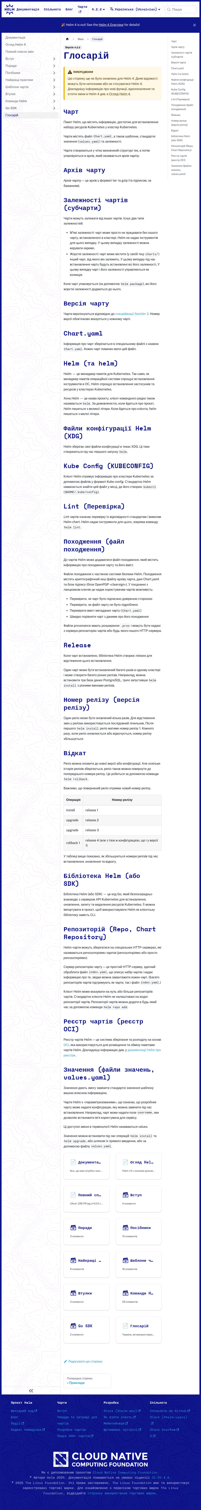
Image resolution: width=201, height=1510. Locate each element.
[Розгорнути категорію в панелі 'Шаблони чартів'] (54, 87)
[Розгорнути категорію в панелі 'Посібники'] (54, 73)
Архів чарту (178, 46)
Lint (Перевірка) (180, 99)
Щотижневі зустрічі (122, 1429)
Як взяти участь (120, 1417)
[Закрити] (194, 25)
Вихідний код (24, 1411)
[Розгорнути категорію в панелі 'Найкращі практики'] (54, 80)
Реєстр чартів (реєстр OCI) (179, 157)
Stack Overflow (164, 1429)
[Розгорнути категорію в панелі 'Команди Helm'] (54, 101)
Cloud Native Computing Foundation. (126, 1472)
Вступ (62, 1411)
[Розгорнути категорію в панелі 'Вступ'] (54, 59)
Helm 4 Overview (111, 25)
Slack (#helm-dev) (122, 1411)
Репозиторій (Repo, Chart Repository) (182, 148)
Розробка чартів (71, 1429)
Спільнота (52, 9)
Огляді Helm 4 (119, 94)
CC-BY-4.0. (161, 1477)
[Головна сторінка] (67, 39)
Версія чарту (178, 62)
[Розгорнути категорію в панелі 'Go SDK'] (54, 108)
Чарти (82, 9)
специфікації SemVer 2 (132, 314)
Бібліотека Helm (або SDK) (180, 138)
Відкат (174, 130)
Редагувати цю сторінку (83, 1361)
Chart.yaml (177, 68)
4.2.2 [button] (97, 9)
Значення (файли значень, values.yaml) (181, 170)
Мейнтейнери (116, 1423)
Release (175, 115)
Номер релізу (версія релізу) (179, 122)
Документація (27, 9)
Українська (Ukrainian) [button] (133, 9)
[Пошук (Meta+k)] (180, 9)
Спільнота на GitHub (170, 1411)
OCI (66, 1045)
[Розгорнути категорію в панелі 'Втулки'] (54, 94)
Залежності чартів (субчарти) (181, 54)
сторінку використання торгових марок (122, 1493)
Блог (69, 9)
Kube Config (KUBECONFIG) (180, 91)
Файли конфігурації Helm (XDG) (182, 81)
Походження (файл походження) (182, 107)
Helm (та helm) (179, 74)
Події (17, 1423)
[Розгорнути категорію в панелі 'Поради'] (54, 66)
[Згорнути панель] (31, 1390)
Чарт (174, 41)
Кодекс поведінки (28, 1429)
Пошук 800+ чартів (75, 1436)
